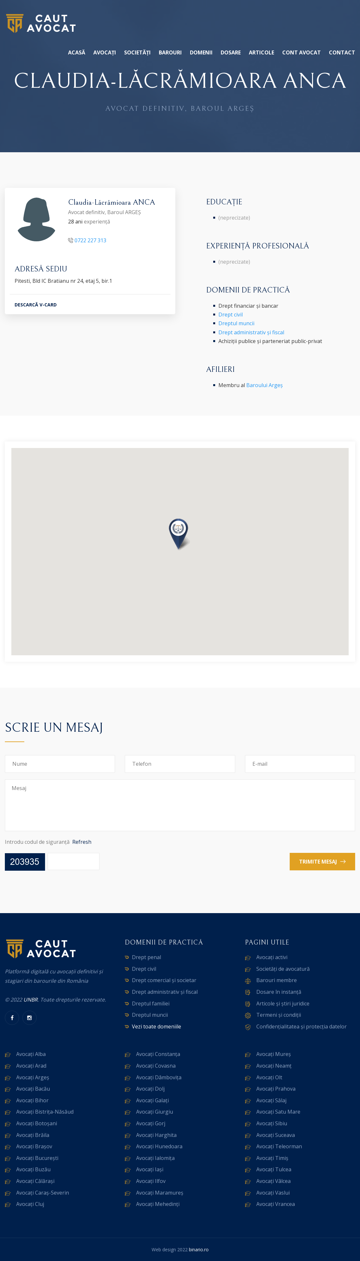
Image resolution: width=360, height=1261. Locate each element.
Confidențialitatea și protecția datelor (301, 1026)
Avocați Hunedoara (159, 1146)
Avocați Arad (31, 1065)
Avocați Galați (152, 1100)
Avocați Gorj (150, 1123)
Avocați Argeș (32, 1077)
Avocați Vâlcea (273, 1181)
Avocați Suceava (275, 1135)
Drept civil (230, 314)
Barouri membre (276, 980)
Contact (342, 52)
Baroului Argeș (264, 385)
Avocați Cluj (30, 1204)
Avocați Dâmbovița (158, 1077)
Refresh (81, 841)
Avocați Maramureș (159, 1192)
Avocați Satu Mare (278, 1111)
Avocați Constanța (158, 1054)
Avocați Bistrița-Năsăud (45, 1111)
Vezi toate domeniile (156, 1026)
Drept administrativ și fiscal (251, 332)
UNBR (30, 999)
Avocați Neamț (274, 1065)
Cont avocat (301, 52)
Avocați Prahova (276, 1088)
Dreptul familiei (150, 1003)
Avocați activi (271, 957)
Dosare (231, 52)
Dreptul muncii (236, 323)
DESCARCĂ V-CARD (36, 305)
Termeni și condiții (278, 1014)
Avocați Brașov (34, 1146)
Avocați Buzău (33, 1169)
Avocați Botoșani (36, 1123)
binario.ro (199, 1249)
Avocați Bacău (33, 1088)
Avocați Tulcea (273, 1169)
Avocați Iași (149, 1169)
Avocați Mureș (273, 1054)
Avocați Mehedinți (158, 1204)
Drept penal (146, 957)
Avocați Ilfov (151, 1181)
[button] (180, 535)
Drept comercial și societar (164, 980)
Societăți (137, 52)
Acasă (76, 52)
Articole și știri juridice (282, 1003)
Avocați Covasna (156, 1065)
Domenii (201, 52)
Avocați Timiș (272, 1158)
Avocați (104, 52)
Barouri (170, 52)
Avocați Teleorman (279, 1146)
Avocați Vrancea (275, 1204)
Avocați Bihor (32, 1100)
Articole (261, 52)
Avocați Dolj (150, 1088)
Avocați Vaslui (273, 1192)
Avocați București (37, 1158)
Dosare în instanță (278, 991)
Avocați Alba (31, 1054)
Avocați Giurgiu (154, 1111)
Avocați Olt (269, 1077)
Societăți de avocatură (283, 968)
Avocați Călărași (35, 1181)
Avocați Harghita (156, 1135)
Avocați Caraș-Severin (42, 1192)
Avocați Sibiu (271, 1123)
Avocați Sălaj (271, 1100)
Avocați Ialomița (155, 1158)
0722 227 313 (90, 240)
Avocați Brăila (32, 1135)
